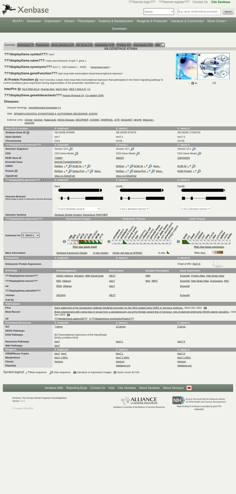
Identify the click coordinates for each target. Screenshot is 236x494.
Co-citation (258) (94, 95)
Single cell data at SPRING (127, 252)
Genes (68, 21)
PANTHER (102, 214)
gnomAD (29, 122)
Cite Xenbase (127, 388)
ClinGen (38, 119)
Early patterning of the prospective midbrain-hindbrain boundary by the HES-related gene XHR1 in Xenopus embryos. (118, 307)
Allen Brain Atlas (215, 275)
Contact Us (200, 2)
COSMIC (95, 119)
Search (228, 11)
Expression (52, 21)
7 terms (58, 326)
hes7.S (208, 263)
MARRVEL (107, 119)
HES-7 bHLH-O (77, 89)
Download (118, 28)
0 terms (181, 326)
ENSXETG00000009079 (67, 162)
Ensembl (185, 275)
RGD (59, 286)
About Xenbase (149, 388)
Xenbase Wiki (54, 388)
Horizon (58, 361)
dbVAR (137, 119)
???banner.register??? (174, 2)
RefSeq (58, 166)
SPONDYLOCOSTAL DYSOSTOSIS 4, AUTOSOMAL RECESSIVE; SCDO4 (55, 113)
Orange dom (47, 89)
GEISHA (61, 295)
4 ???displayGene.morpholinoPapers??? (111, 318)
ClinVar (28, 119)
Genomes (33, 21)
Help (111, 388)
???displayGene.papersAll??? (70, 318)
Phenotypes (86, 21)
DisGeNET (126, 119)
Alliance (68, 275)
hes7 (57, 353)
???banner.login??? (142, 2)
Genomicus (89, 214)
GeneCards (97, 275)
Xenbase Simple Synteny (68, 214)
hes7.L (119, 353)
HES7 (112, 275)
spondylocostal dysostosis (43, 107)
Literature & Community (187, 21)
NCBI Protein (184, 171)
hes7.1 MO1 (61, 357)
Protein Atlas (198, 275)
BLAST (17, 21)
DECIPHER (82, 119)
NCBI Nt (76, 166)
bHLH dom (62, 89)
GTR (117, 119)
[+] (102, 82)
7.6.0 (22, 401)
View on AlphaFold (64, 175)
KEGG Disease (65, 119)
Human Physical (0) (73, 95)
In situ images (100, 252)
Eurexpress (216, 281)
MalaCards (50, 119)
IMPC (154, 281)
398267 (120, 158)
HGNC (60, 275)
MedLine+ (148, 119)
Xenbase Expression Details (71, 252)
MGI (58, 281)
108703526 (183, 158)
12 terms (121, 326)
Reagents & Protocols (151, 21)
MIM (87, 275)
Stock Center (216, 21)
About (173, 388)
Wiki (159, 44)
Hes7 (112, 281)
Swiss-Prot (78, 171)
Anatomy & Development (115, 21)
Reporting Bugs (76, 388)
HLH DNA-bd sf (30, 89)
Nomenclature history (100, 67)
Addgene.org (123, 365)
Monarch (79, 275)
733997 (58, 158)
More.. (156, 166)
